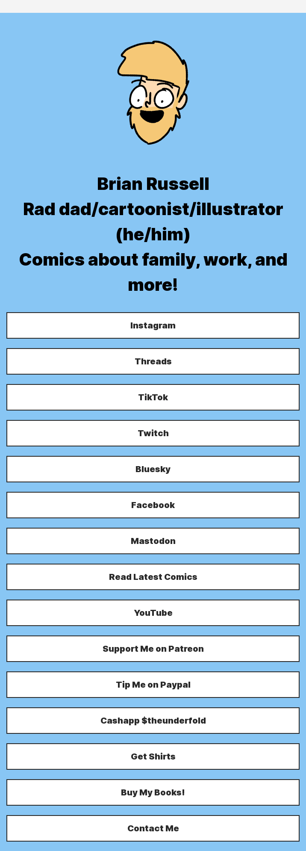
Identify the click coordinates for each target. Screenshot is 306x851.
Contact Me (153, 828)
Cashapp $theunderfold (153, 720)
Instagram (153, 325)
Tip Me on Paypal (153, 685)
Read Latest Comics (153, 577)
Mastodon (153, 541)
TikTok (153, 397)
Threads (153, 361)
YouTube (153, 613)
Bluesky (153, 469)
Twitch (153, 433)
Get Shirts (153, 756)
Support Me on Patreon (153, 649)
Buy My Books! (153, 792)
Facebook (153, 505)
